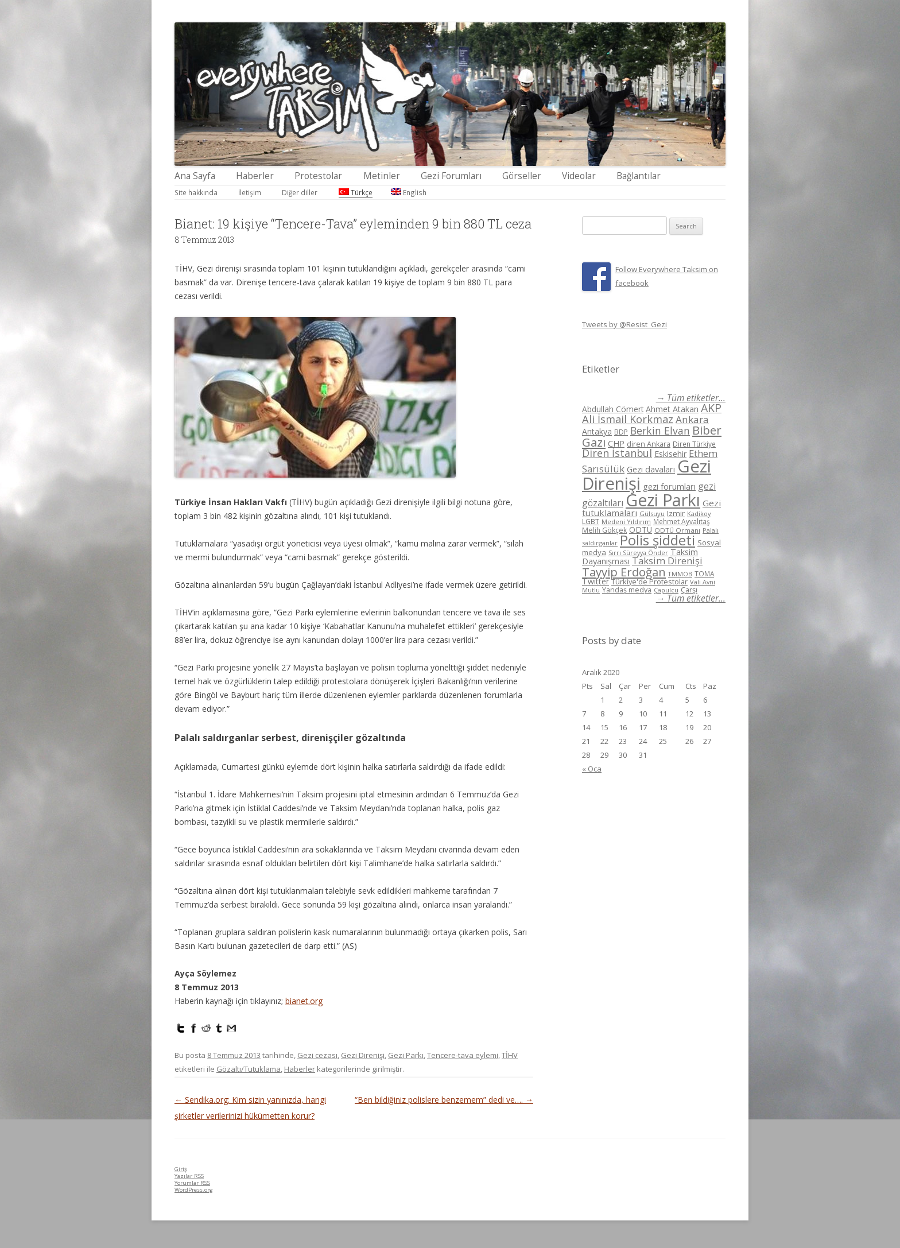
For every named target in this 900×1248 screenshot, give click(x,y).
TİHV (510, 1055)
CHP (616, 443)
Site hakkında (196, 192)
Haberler (255, 176)
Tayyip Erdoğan (624, 572)
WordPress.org (193, 1189)
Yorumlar (192, 1183)
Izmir (676, 513)
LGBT (590, 521)
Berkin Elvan (660, 430)
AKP (711, 408)
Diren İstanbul (617, 453)
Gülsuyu (652, 513)
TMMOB (680, 573)
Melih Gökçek (604, 530)
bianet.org (304, 1000)
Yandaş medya (626, 590)
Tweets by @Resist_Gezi (624, 324)
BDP (621, 432)
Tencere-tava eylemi (462, 1055)
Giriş (180, 1169)
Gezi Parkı (406, 1055)
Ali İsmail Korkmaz (627, 419)
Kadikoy (699, 513)
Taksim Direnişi (667, 560)
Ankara (692, 419)
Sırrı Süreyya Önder (638, 553)
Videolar (579, 176)
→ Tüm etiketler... (691, 398)
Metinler (381, 176)
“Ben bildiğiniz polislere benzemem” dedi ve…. (444, 1099)
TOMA (704, 573)
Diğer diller (299, 192)
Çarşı (689, 589)
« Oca (592, 768)
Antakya (597, 431)
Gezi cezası (317, 1055)
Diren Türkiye (694, 443)
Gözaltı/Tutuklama (248, 1069)
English (408, 192)
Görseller (521, 176)
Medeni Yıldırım (626, 521)
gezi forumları (669, 486)
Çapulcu (666, 590)
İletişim (249, 192)
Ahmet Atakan (672, 409)
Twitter (595, 581)
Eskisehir (670, 453)
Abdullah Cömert (612, 409)
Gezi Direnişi (363, 1055)
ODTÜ (640, 529)
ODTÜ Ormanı (677, 530)
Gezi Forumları (451, 176)
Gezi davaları (651, 469)
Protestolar (318, 176)
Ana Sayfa (194, 176)
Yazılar (189, 1176)
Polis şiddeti (657, 540)
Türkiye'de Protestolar (649, 581)
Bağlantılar (638, 176)
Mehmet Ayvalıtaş (681, 521)
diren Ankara (648, 444)
